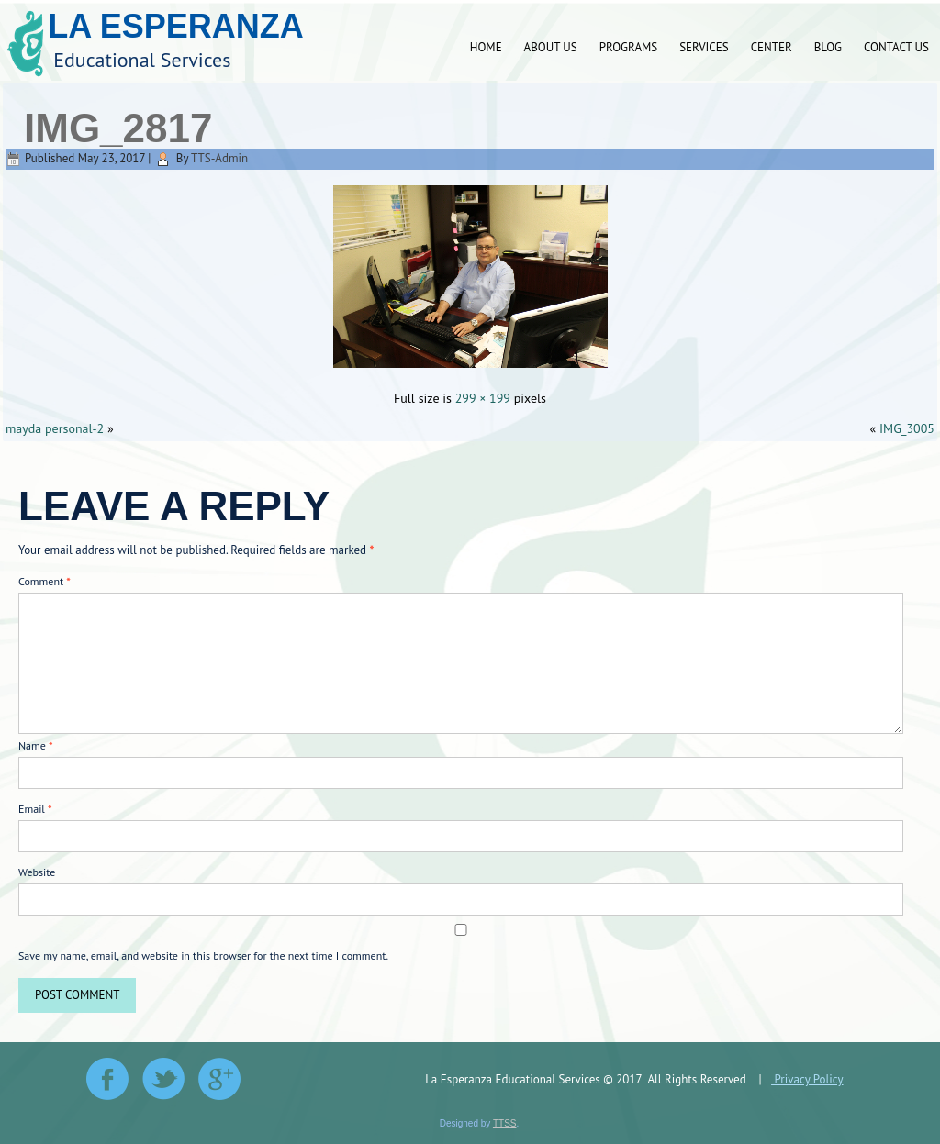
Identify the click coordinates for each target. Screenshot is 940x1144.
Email (35, 809)
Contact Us (896, 47)
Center (771, 47)
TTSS (505, 1123)
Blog (828, 47)
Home (486, 47)
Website (36, 872)
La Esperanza (176, 26)
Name (35, 745)
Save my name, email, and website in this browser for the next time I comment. (203, 955)
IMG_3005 (906, 428)
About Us (550, 47)
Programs (628, 47)
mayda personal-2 (55, 428)
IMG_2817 (118, 128)
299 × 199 (482, 398)
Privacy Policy (807, 1079)
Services (703, 47)
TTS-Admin (219, 158)
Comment (44, 581)
